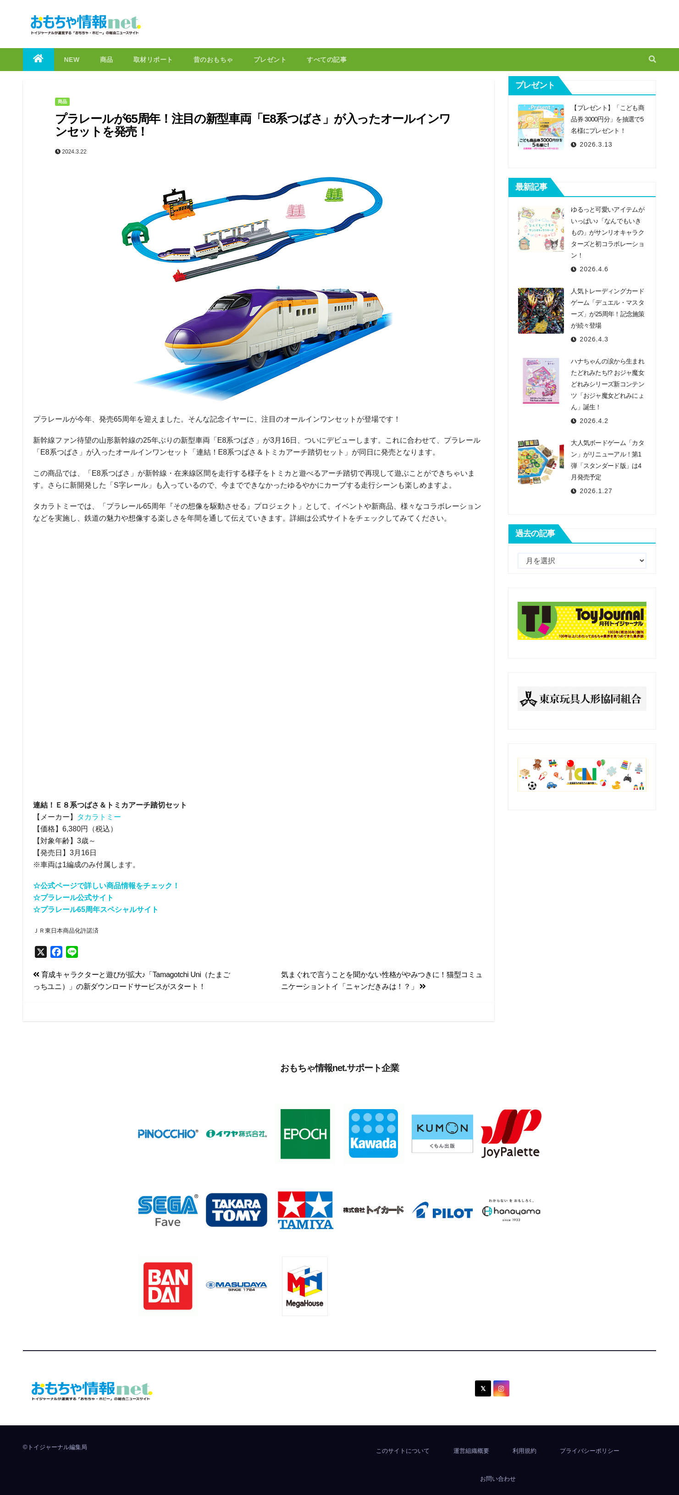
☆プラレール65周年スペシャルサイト (96, 909)
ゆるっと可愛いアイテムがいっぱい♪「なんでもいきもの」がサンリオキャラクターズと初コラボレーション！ (607, 232)
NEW (72, 59)
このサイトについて (403, 1450)
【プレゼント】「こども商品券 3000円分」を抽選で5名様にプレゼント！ (607, 119)
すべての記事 (327, 59)
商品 (106, 59)
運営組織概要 (471, 1450)
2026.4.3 (594, 339)
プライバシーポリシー (589, 1450)
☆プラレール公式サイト (73, 897)
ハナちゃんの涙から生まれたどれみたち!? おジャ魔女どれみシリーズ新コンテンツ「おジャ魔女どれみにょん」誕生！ (607, 384)
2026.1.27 (596, 491)
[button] (652, 59)
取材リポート (153, 59)
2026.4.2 (594, 420)
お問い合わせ (498, 1478)
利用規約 (524, 1450)
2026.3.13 (596, 144)
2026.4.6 (594, 269)
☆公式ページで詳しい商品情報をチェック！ (106, 886)
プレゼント (270, 59)
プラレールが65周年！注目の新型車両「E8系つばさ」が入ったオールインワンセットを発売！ (253, 125)
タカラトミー (99, 817)
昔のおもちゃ (213, 59)
